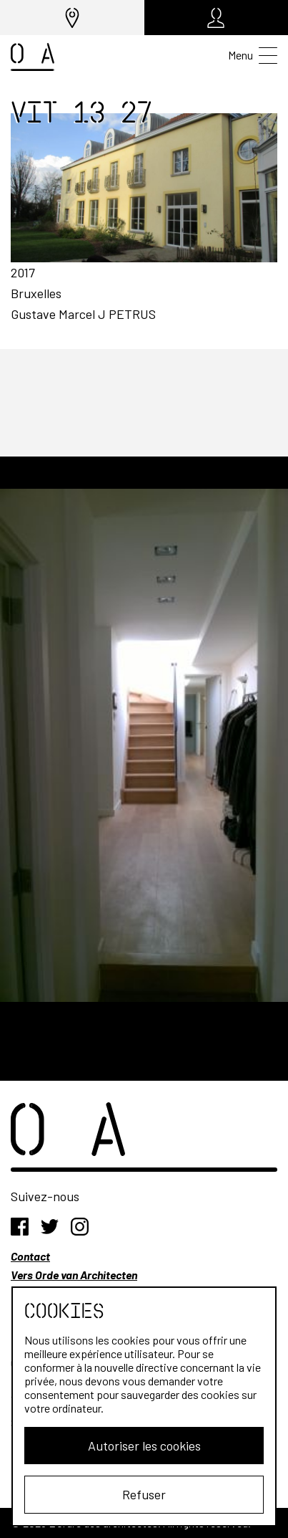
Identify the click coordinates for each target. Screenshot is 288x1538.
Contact (30, 1256)
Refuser (144, 1494)
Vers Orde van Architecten (74, 1274)
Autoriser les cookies (144, 1445)
